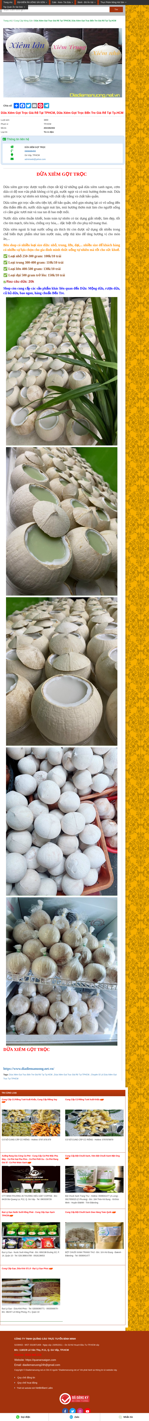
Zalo (74, 1417)
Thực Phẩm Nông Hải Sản (112, 2)
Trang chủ (7, 2)
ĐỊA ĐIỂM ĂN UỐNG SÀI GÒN (31, 2)
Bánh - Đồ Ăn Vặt (85, 2)
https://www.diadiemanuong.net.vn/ (28, 1068)
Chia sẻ (7, 105)
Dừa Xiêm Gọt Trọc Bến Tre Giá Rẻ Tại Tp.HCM (30, 1074)
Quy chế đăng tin (26, 1377)
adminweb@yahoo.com (35, 159)
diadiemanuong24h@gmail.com (41, 1364)
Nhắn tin (126, 1417)
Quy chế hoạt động (27, 1382)
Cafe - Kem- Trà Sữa (61, 2)
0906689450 (30, 151)
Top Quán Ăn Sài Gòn (13, 7)
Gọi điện (23, 1417)
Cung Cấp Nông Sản (23, 21)
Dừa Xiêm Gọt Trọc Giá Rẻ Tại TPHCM (71, 1074)
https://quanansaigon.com (40, 1359)
